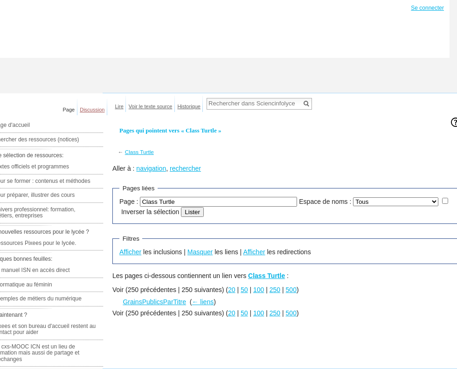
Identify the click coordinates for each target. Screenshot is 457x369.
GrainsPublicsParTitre (154, 302)
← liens (203, 302)
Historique (189, 106)
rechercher (185, 168)
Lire (119, 106)
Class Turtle (139, 152)
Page (69, 109)
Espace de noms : (325, 201)
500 (291, 289)
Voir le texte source (151, 106)
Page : (128, 201)
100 (258, 289)
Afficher (130, 252)
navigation (151, 168)
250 (275, 289)
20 (231, 289)
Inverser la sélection (150, 212)
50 (244, 289)
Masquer (200, 252)
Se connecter (427, 8)
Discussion (92, 109)
